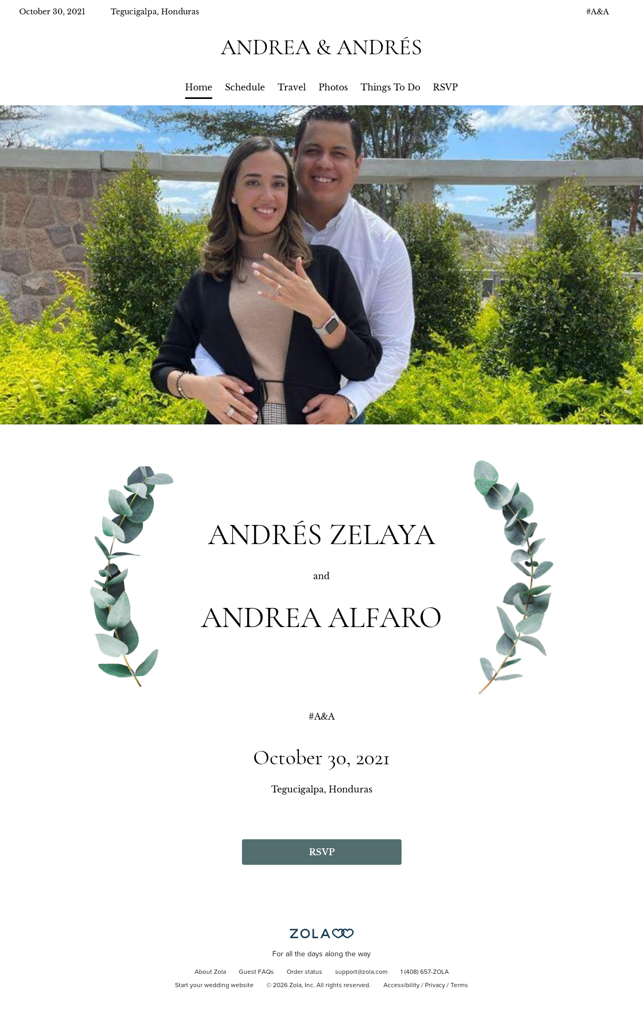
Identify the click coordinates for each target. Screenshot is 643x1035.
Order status (304, 972)
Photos (333, 87)
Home (198, 87)
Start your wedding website (214, 985)
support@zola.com (361, 972)
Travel (292, 87)
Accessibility (401, 985)
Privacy (435, 985)
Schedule (245, 87)
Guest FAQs (256, 972)
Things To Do (390, 87)
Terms (459, 985)
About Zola (210, 972)
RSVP (445, 87)
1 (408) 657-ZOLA (424, 972)
